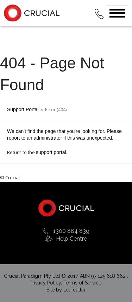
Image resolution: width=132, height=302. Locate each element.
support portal (51, 152)
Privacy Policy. (46, 283)
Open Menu (117, 13)
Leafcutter (74, 290)
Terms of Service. (82, 283)
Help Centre (71, 238)
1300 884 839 (71, 231)
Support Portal (23, 109)
